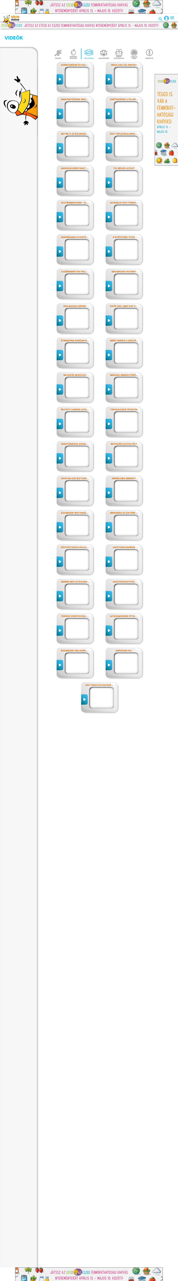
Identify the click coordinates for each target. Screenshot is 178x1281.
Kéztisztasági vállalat (75, 532)
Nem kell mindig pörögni (125, 359)
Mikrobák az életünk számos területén (134, 497)
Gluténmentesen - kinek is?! (78, 187)
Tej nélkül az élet (124, 153)
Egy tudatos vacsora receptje (105, 669)
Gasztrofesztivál (124, 566)
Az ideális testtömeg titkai (127, 187)
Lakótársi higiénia (124, 532)
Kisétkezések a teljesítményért (129, 84)
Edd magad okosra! (124, 256)
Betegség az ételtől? (124, 428)
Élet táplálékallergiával (125, 118)
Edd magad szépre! (74, 290)
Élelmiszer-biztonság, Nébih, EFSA (81, 497)
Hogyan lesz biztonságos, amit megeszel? (87, 463)
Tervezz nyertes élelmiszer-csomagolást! (87, 600)
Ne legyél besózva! (74, 359)
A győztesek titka (124, 221)
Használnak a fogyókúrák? (78, 221)
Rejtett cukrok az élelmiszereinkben (83, 394)
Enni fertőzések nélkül (75, 84)
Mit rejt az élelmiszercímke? (78, 118)
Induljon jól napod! (124, 49)
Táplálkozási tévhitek (124, 394)
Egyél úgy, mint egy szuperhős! (129, 290)
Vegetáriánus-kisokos (75, 428)
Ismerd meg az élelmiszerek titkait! (82, 566)
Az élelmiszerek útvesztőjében (129, 600)
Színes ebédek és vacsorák (77, 49)
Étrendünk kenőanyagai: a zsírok (81, 325)
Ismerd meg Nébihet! (124, 463)
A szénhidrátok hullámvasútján (81, 256)
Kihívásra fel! (124, 635)
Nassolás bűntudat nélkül (77, 153)
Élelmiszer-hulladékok (75, 635)
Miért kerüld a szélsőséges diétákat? (133, 325)
